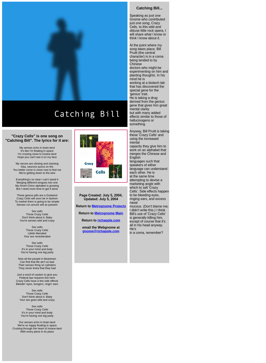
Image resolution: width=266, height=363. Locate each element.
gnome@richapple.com (101, 231)
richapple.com (109, 220)
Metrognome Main (108, 213)
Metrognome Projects (109, 206)
